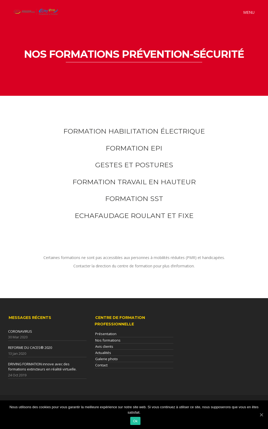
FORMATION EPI (134, 148)
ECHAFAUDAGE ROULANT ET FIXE (134, 216)
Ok (135, 421)
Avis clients (104, 346)
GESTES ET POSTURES (134, 165)
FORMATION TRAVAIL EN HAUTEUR (134, 182)
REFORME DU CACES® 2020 (30, 347)
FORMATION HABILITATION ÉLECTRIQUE (134, 131)
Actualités (103, 352)
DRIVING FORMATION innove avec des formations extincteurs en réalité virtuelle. (42, 367)
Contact (101, 365)
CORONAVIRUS (20, 331)
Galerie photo (106, 358)
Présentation (105, 333)
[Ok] (261, 414)
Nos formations (108, 340)
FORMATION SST (134, 199)
